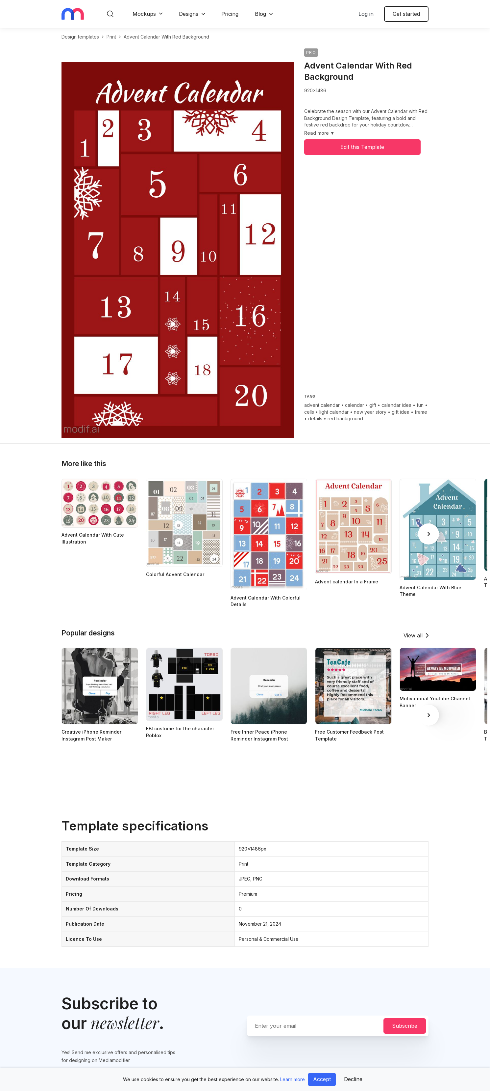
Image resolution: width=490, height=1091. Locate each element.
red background (345, 418)
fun (420, 405)
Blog (260, 14)
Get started (406, 14)
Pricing (229, 14)
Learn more (292, 1079)
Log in (366, 14)
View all (413, 635)
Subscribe (404, 1025)
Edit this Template (362, 147)
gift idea (400, 412)
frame (421, 412)
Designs (188, 14)
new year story (370, 412)
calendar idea (396, 405)
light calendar (334, 412)
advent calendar (322, 405)
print (111, 37)
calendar (354, 405)
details (315, 418)
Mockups (144, 14)
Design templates (80, 37)
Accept (322, 1079)
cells (309, 412)
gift (372, 405)
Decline (353, 1079)
